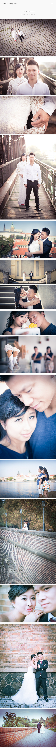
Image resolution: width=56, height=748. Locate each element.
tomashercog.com (10, 3)
